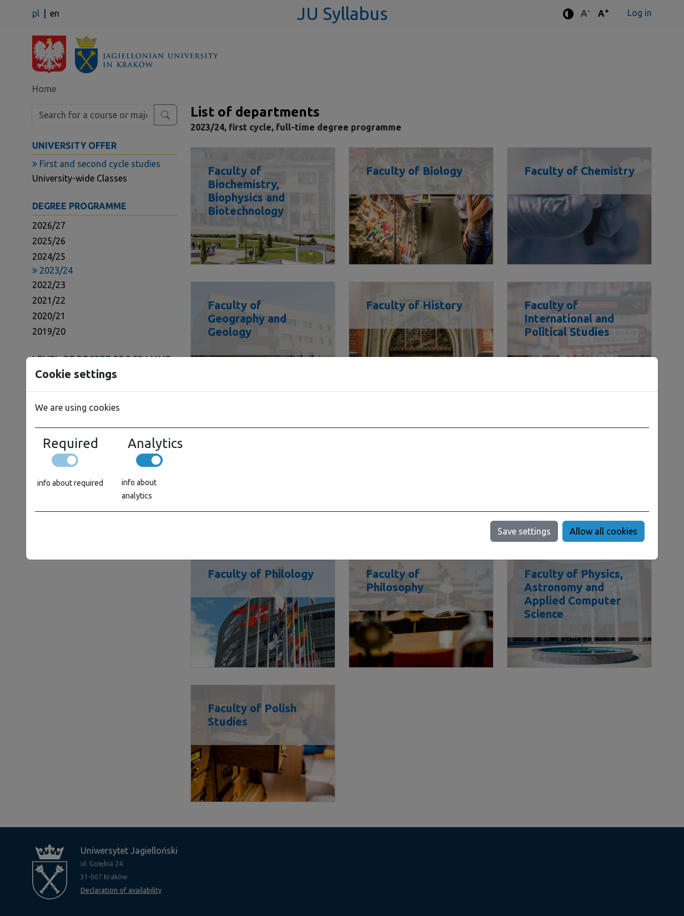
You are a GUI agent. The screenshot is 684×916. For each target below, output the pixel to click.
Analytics (155, 443)
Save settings (524, 531)
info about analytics (139, 489)
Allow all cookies (603, 531)
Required (70, 443)
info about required (70, 483)
